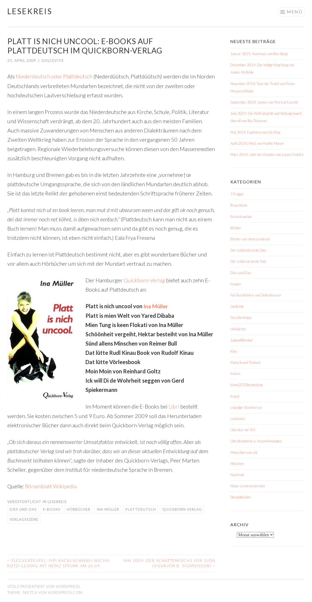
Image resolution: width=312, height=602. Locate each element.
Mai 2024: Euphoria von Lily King (255, 132)
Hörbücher (78, 508)
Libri (174, 406)
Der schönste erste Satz (248, 250)
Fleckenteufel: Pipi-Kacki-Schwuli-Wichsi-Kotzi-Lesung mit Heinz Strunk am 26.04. (59, 562)
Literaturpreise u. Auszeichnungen (256, 441)
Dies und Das (23, 508)
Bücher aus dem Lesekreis (250, 239)
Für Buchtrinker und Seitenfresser (255, 295)
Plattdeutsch (141, 508)
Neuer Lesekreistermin (247, 486)
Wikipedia (65, 485)
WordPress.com (65, 591)
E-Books (51, 508)
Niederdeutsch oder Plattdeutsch (54, 76)
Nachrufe (237, 475)
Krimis (235, 373)
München (237, 463)
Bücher (235, 228)
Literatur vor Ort (242, 430)
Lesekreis (29, 11)
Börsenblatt (38, 485)
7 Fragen (237, 194)
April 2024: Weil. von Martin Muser (257, 143)
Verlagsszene (24, 518)
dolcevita (53, 60)
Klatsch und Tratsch (245, 362)
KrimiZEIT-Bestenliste (246, 385)
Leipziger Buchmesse (246, 407)
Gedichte (237, 306)
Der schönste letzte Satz (248, 261)
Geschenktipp (240, 317)
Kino (233, 351)
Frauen (235, 284)
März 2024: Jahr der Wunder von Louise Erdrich (267, 154)
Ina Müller (155, 305)
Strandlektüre (240, 497)
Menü (294, 11)
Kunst (234, 396)
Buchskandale (241, 216)
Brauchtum (238, 205)
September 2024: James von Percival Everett (264, 102)
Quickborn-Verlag (144, 280)
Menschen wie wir (244, 452)
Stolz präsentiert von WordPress (43, 585)
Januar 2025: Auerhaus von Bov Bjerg (258, 54)
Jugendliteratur (241, 340)
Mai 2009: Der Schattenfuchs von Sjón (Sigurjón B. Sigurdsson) (169, 562)
